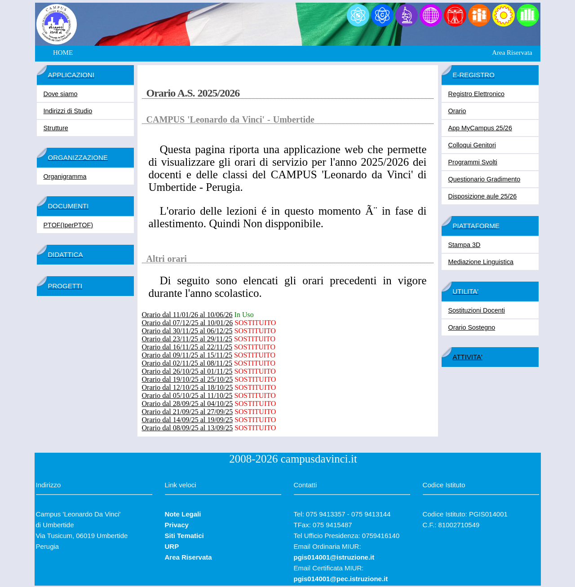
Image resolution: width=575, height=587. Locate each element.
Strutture (56, 128)
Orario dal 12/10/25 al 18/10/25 (187, 387)
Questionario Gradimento (484, 179)
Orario (457, 111)
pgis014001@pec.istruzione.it (341, 579)
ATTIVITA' (467, 357)
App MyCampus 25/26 (480, 128)
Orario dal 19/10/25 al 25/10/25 (187, 379)
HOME (63, 52)
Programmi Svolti (473, 162)
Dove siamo (61, 93)
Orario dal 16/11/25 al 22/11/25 (187, 347)
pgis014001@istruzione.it (334, 557)
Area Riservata (512, 52)
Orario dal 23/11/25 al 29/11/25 (187, 339)
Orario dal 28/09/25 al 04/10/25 (187, 403)
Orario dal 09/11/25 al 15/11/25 (187, 355)
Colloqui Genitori (472, 145)
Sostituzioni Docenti (476, 310)
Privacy (177, 525)
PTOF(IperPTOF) (68, 225)
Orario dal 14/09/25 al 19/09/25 (187, 420)
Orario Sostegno (471, 327)
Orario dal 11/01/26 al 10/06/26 (187, 314)
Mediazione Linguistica (481, 261)
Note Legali (183, 514)
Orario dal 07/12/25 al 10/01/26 (187, 323)
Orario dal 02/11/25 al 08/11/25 (187, 363)
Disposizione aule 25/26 (482, 196)
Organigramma (65, 176)
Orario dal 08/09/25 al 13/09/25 (187, 428)
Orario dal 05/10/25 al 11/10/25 (187, 395)
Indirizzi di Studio (68, 111)
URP (172, 546)
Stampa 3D (464, 244)
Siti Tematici (184, 535)
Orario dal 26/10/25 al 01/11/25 (187, 371)
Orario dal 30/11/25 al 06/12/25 (187, 331)
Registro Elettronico (476, 93)
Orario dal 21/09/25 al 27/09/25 (187, 411)
